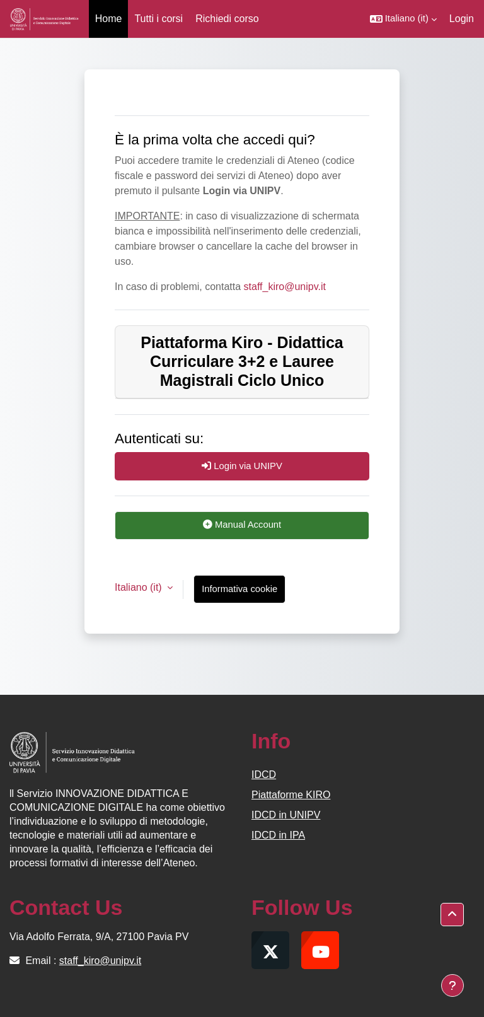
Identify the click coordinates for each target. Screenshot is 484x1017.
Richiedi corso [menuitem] (226, 18)
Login (461, 18)
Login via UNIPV (242, 466)
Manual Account (242, 525)
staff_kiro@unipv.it (285, 286)
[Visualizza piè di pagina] (452, 985)
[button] (403, 19)
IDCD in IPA (278, 835)
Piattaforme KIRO (290, 794)
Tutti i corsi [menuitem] (158, 18)
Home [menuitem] (108, 18)
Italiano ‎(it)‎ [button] (139, 587)
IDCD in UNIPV (285, 815)
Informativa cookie (239, 589)
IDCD (263, 774)
